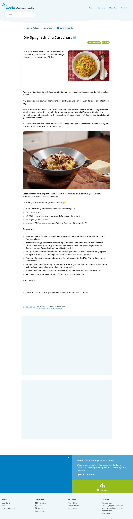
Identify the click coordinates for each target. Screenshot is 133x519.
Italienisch (48, 28)
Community (39, 511)
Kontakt (5, 506)
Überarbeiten (94, 43)
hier (86, 292)
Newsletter (40, 503)
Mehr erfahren (86, 474)
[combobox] (20, 14)
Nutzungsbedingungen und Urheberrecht (113, 509)
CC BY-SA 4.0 (40, 309)
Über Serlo (6, 503)
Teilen (105, 43)
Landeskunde (65, 28)
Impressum (106, 513)
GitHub (39, 508)
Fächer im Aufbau (31, 28)
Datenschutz (107, 503)
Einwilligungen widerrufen (112, 506)
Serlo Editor (73, 503)
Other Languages (8, 508)
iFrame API (72, 508)
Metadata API (73, 506)
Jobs (38, 506)
